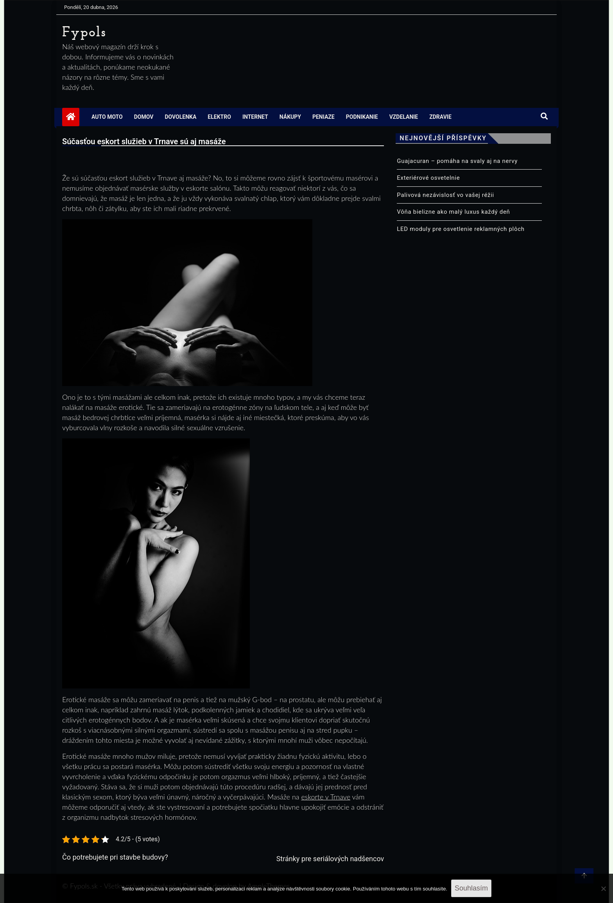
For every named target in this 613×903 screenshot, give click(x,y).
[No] (603, 888)
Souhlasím (471, 888)
